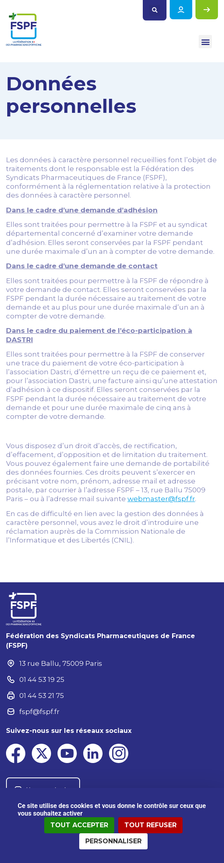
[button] (154, 10)
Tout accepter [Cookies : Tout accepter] (79, 825)
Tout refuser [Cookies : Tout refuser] (150, 825)
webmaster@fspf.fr (161, 499)
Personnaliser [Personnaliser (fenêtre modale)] (113, 841)
